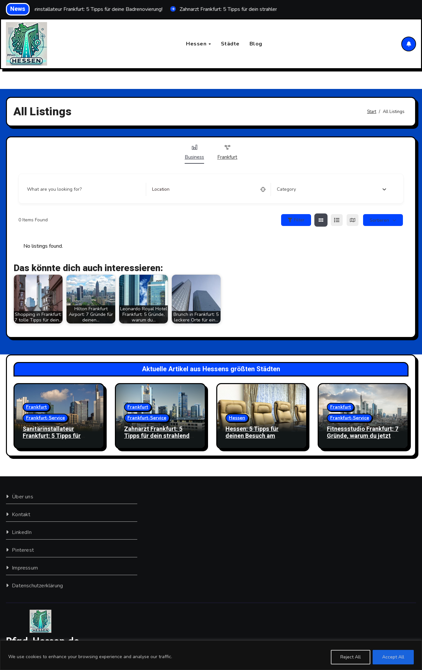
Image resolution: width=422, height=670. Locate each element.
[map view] (352, 220)
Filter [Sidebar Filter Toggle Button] (296, 220)
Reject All (350, 657)
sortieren (379, 220)
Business (194, 152)
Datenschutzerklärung (37, 585)
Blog (256, 43)
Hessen (197, 43)
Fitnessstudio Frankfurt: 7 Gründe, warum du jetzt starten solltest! (362, 436)
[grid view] (321, 220)
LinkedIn (22, 532)
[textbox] (286, 190)
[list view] (336, 220)
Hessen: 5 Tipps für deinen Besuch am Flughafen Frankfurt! (253, 436)
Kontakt (21, 514)
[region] (211, 655)
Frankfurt (227, 152)
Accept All (393, 657)
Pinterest (23, 550)
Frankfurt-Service (45, 418)
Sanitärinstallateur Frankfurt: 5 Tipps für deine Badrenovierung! (53, 436)
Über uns (22, 496)
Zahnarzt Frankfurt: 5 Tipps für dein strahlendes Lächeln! (160, 436)
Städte (230, 43)
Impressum (25, 568)
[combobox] (331, 189)
